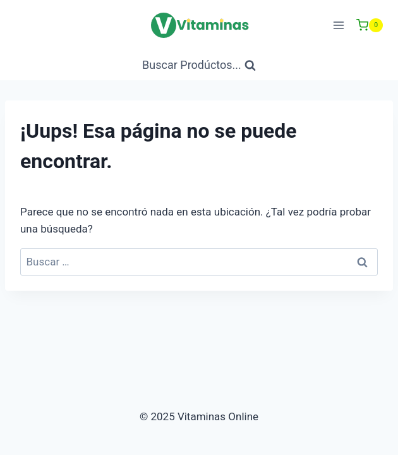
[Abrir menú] (338, 25)
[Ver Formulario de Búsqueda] (199, 65)
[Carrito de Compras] (369, 25)
